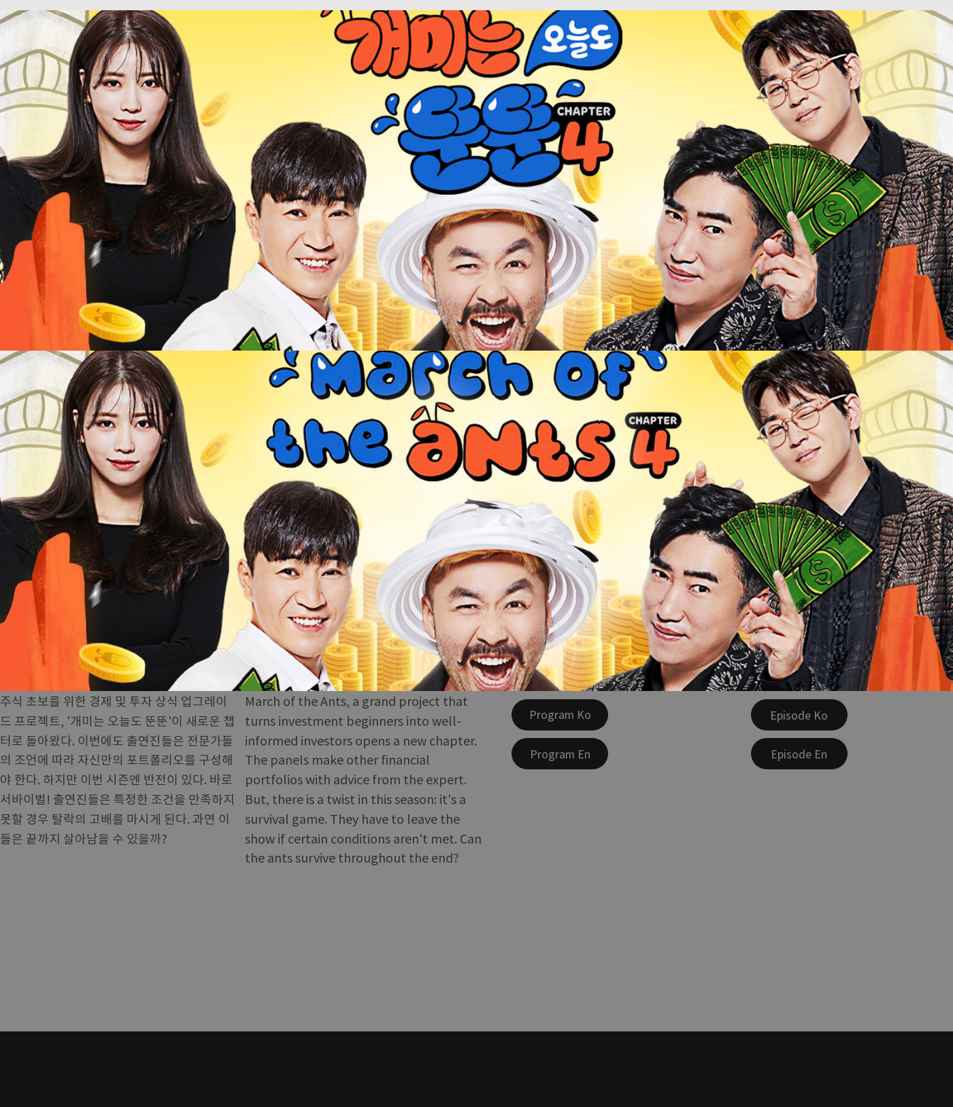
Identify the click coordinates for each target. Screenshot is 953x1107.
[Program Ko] (560, 715)
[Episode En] (799, 753)
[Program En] (560, 753)
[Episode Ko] (799, 715)
